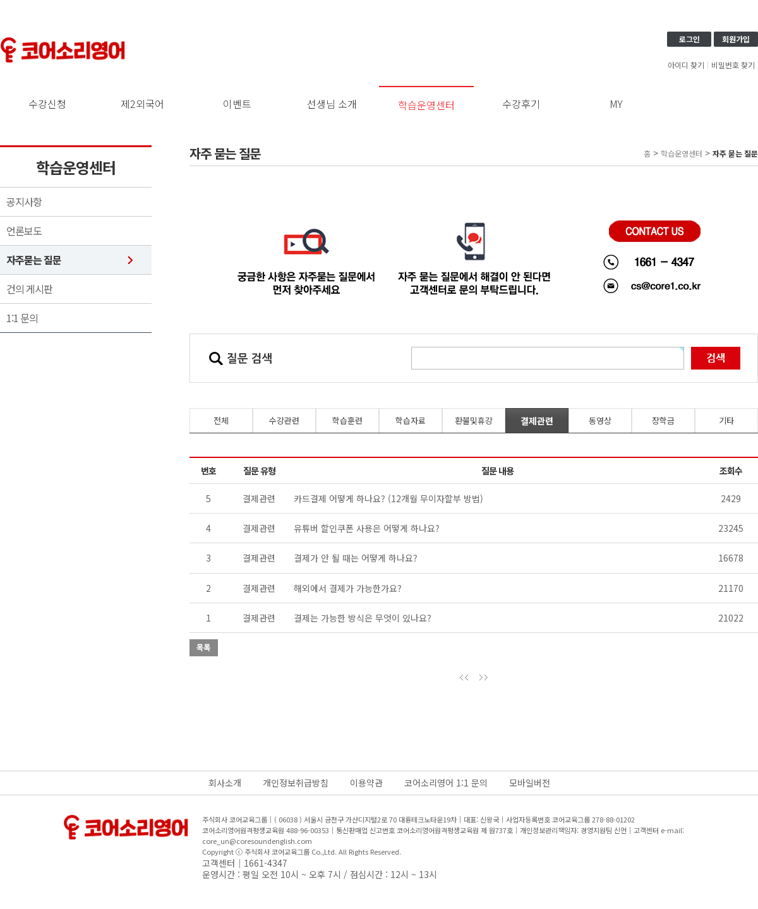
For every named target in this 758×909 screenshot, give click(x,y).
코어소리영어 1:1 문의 (446, 782)
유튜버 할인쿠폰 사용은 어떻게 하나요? (367, 528)
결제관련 (536, 420)
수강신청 (47, 103)
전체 (221, 420)
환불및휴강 (474, 420)
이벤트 (237, 103)
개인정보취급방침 (295, 782)
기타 (726, 420)
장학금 (663, 420)
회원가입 (736, 38)
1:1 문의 (22, 318)
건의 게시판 (29, 289)
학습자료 (410, 420)
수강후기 (521, 103)
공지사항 (24, 201)
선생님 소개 (332, 103)
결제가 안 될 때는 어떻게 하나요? (356, 557)
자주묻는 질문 (33, 260)
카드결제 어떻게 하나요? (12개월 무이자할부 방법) (388, 498)
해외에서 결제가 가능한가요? (348, 588)
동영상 (600, 420)
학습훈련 (347, 420)
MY (616, 103)
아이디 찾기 (686, 65)
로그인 (689, 38)
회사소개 (224, 782)
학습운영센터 (426, 104)
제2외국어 (142, 103)
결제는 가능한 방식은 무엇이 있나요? (362, 617)
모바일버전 (529, 782)
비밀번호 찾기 (733, 65)
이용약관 (366, 782)
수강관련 (284, 420)
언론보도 (24, 231)
